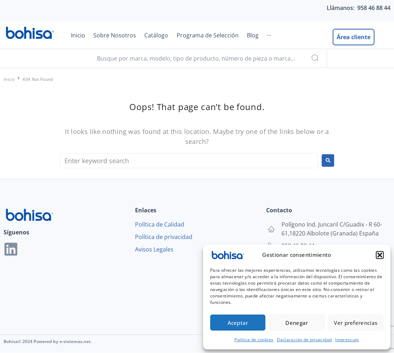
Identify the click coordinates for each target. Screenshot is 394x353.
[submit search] (314, 59)
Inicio (9, 80)
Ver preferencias (355, 322)
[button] (379, 255)
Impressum (347, 340)
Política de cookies (253, 340)
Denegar (296, 322)
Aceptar (238, 322)
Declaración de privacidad (304, 340)
